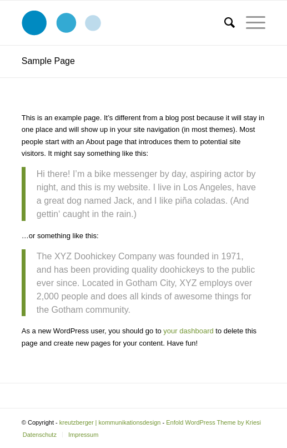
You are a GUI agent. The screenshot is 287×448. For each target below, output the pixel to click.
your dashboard (188, 331)
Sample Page (48, 61)
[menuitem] (224, 23)
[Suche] (224, 23)
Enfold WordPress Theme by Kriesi (213, 422)
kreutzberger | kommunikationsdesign (110, 422)
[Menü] (250, 23)
